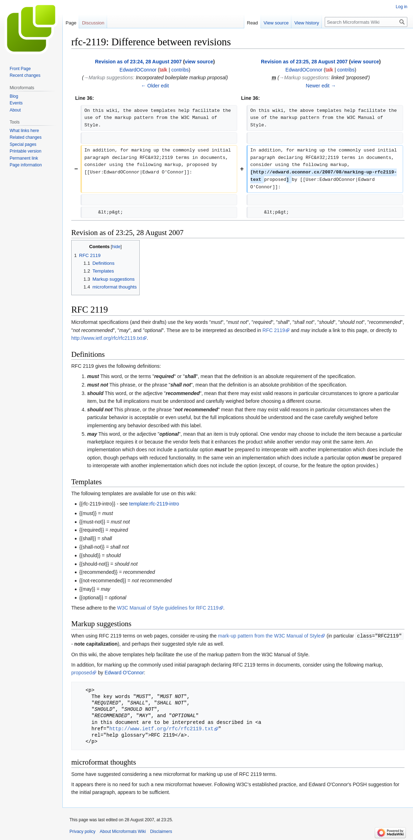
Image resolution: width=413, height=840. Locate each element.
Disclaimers (161, 831)
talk (163, 70)
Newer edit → (321, 85)
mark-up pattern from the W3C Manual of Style (269, 636)
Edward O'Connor (124, 672)
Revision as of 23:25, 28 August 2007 (304, 61)
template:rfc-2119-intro (154, 504)
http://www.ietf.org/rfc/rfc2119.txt (106, 338)
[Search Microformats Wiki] (366, 22)
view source (199, 61)
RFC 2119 (273, 330)
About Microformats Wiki (123, 831)
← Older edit (155, 85)
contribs (180, 70)
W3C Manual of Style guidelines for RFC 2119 (167, 608)
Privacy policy (82, 831)
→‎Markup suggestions (108, 77)
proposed (81, 672)
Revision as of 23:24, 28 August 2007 (138, 61)
